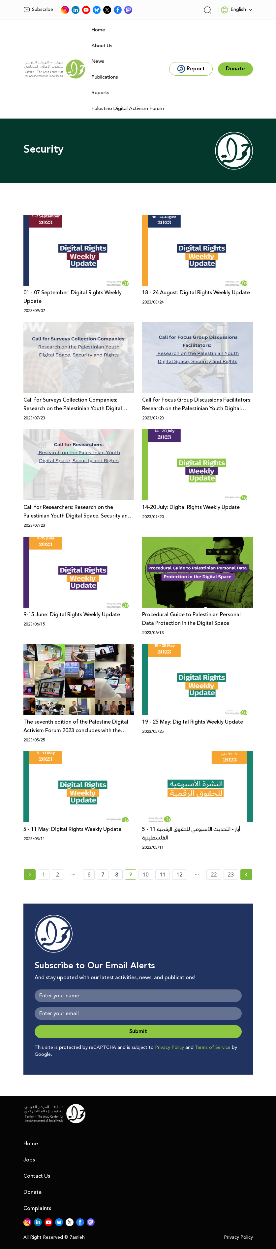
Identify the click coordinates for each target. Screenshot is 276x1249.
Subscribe (38, 9)
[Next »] (246, 874)
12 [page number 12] (179, 874)
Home (98, 30)
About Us (101, 46)
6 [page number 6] (88, 874)
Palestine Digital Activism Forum (127, 108)
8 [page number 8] (116, 874)
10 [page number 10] (146, 874)
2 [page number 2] (57, 874)
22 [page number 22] (214, 874)
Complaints (37, 1208)
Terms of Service (212, 1047)
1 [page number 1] (43, 874)
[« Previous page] (30, 874)
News (97, 61)
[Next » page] (246, 874)
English (233, 10)
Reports (100, 92)
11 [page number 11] (163, 874)
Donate (32, 1192)
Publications (104, 77)
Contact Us (36, 1176)
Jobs (29, 1160)
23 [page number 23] (231, 874)
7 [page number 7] (102, 874)
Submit (138, 1031)
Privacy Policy (169, 1047)
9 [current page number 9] (132, 875)
